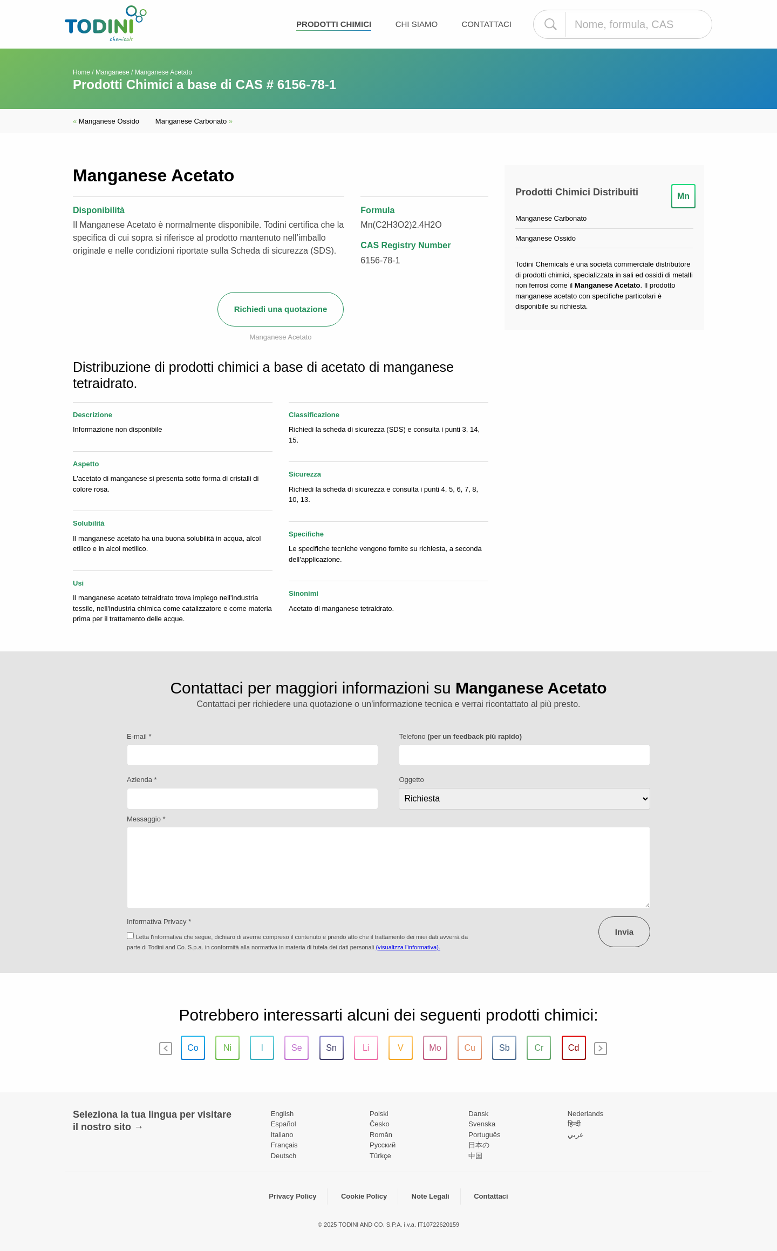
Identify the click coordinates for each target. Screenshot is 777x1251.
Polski (379, 1114)
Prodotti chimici (333, 24)
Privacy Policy (292, 1196)
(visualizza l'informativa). (408, 947)
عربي (576, 1135)
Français (284, 1145)
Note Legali (430, 1196)
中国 (475, 1156)
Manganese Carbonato (194, 121)
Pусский (383, 1145)
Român (381, 1135)
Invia (624, 931)
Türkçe (380, 1156)
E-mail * (139, 736)
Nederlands (586, 1114)
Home (81, 72)
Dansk (478, 1114)
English (282, 1114)
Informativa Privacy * (159, 921)
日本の (478, 1145)
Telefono (460, 736)
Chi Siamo (417, 24)
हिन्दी (574, 1124)
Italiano (282, 1135)
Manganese (113, 72)
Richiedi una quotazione (281, 309)
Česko (380, 1124)
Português (484, 1135)
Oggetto (411, 780)
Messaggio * (146, 819)
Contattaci (487, 24)
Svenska (481, 1124)
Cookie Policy (364, 1196)
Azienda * (142, 780)
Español (283, 1124)
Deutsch (284, 1156)
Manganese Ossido (106, 121)
